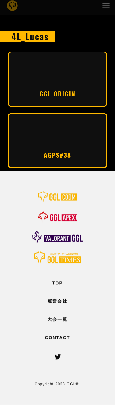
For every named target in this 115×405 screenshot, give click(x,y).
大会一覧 (57, 319)
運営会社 (57, 301)
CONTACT (57, 337)
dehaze (106, 5)
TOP (57, 282)
